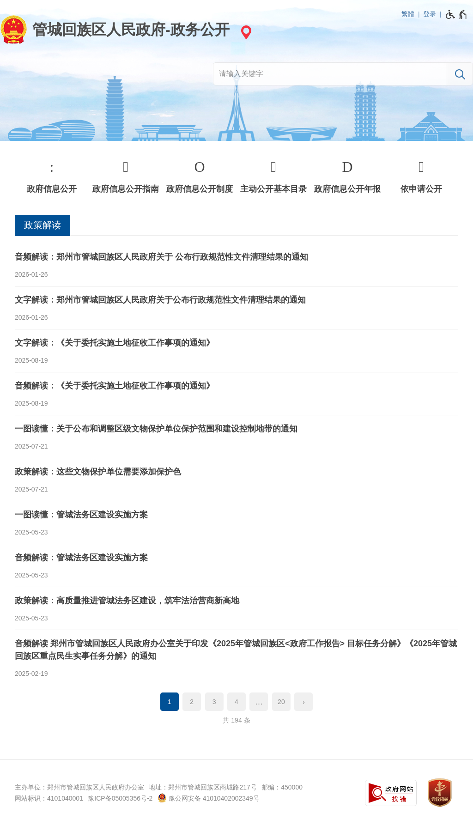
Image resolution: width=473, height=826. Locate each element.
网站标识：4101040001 (49, 798)
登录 (429, 14)
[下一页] (303, 701)
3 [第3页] (214, 701)
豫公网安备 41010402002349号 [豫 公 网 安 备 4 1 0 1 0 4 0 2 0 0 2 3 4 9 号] (209, 797)
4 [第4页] (236, 701)
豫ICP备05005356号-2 (120, 798)
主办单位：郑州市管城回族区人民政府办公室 (79, 787)
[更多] (258, 701)
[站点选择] (245, 32)
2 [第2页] (192, 701)
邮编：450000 (282, 787)
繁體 (407, 14)
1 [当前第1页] (169, 701)
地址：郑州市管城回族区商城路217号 (202, 787)
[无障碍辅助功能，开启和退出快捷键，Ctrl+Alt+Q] (456, 14)
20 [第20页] (281, 701)
